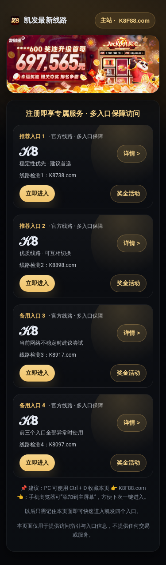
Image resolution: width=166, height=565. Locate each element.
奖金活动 (128, 193)
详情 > (132, 153)
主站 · (125, 20)
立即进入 (37, 193)
